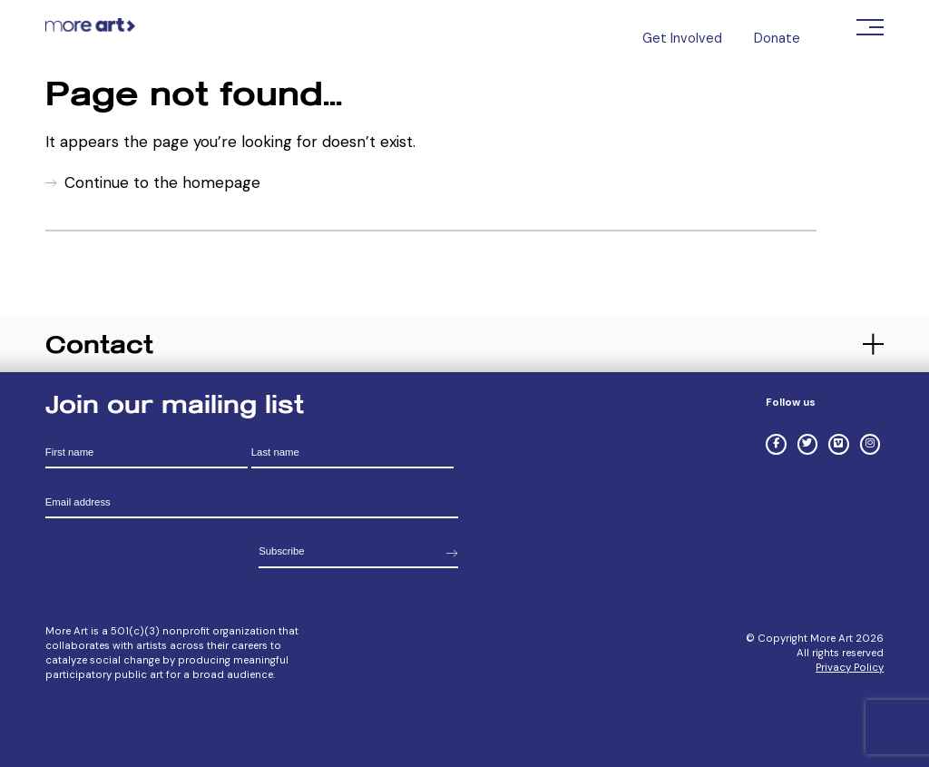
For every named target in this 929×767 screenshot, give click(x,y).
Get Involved (682, 38)
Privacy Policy (850, 667)
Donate (777, 38)
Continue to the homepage (162, 182)
